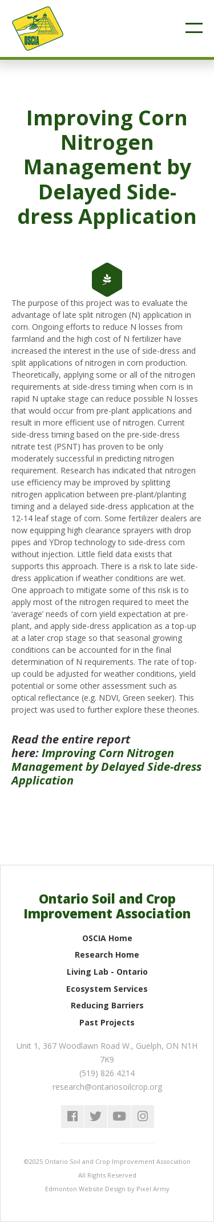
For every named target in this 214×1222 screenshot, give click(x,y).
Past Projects (107, 1022)
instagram (142, 1116)
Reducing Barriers (107, 1005)
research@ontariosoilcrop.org (107, 1086)
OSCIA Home (107, 938)
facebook (72, 1116)
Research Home (107, 954)
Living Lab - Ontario (107, 971)
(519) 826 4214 (107, 1073)
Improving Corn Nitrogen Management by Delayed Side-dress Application (106, 766)
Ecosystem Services (107, 988)
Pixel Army (152, 1188)
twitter (95, 1116)
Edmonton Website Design (85, 1188)
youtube (119, 1116)
